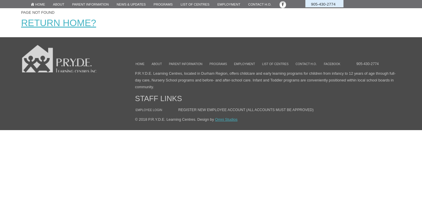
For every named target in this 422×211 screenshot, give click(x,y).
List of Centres (275, 64)
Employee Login (148, 110)
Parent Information (90, 4)
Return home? (58, 23)
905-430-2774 (323, 4)
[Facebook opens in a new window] (286, 4)
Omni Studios (226, 119)
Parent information (185, 64)
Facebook (332, 64)
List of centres (195, 4)
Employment (228, 4)
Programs (163, 4)
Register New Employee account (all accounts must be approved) (246, 110)
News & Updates (131, 4)
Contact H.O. (259, 4)
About (58, 4)
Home (139, 64)
